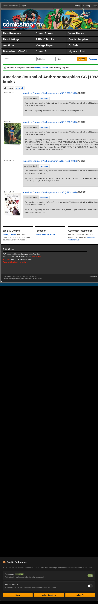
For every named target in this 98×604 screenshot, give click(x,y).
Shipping (86, 6)
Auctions (8, 45)
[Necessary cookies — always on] (90, 575)
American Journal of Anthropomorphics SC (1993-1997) (50, 93)
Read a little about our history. (15, 262)
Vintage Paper (44, 45)
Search (82, 59)
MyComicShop (23, 23)
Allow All (80, 595)
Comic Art (42, 51)
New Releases (12, 33)
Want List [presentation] (44, 98)
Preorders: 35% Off (15, 51)
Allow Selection (49, 595)
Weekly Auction (41, 68)
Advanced (93, 59)
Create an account (10, 6)
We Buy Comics (9, 234)
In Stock (19, 88)
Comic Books (44, 33)
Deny (18, 595)
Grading (77, 6)
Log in (23, 6)
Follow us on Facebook (45, 234)
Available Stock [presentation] (30, 98)
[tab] (31, 98)
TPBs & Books (45, 39)
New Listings (11, 39)
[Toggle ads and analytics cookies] (90, 585)
